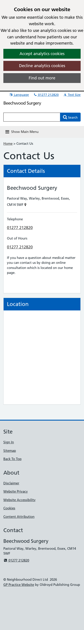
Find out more (42, 78)
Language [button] (19, 95)
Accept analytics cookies (42, 53)
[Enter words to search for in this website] (31, 117)
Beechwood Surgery (22, 103)
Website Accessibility (19, 500)
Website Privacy (15, 491)
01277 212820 (46, 95)
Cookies (9, 508)
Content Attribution (18, 516)
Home (8, 143)
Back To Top (12, 459)
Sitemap (9, 450)
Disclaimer (11, 483)
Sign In (8, 442)
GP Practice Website (18, 584)
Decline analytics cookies (42, 65)
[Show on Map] (25, 204)
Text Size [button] (72, 95)
